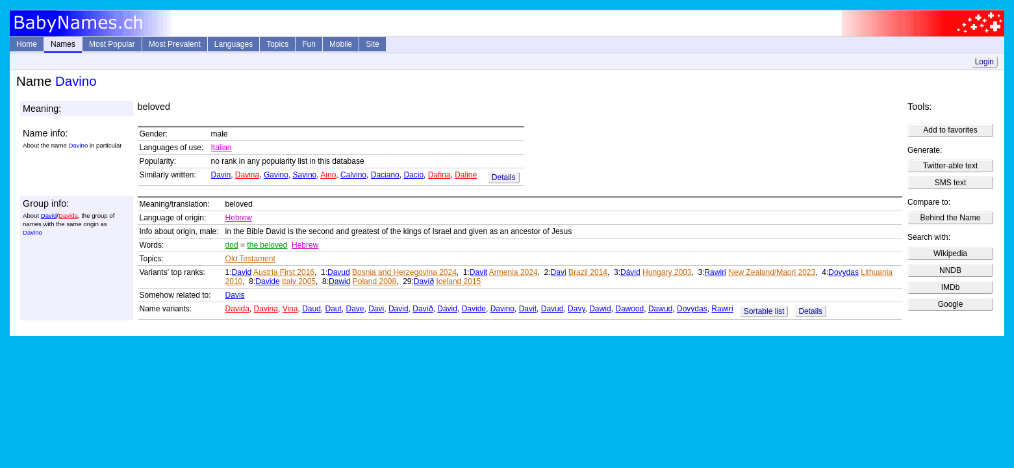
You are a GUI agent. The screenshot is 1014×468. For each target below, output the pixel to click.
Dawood (629, 308)
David (49, 215)
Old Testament (250, 258)
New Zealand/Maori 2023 (771, 272)
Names (63, 44)
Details (504, 177)
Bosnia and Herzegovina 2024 (404, 272)
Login (984, 61)
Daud (311, 308)
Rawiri (715, 272)
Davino (502, 308)
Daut (333, 308)
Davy (576, 308)
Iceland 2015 (459, 281)
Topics (277, 44)
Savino (305, 174)
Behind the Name (950, 217)
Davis (235, 295)
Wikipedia (950, 253)
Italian (221, 147)
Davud (338, 272)
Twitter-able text (950, 165)
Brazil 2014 (587, 272)
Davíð (424, 281)
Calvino (353, 174)
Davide (267, 281)
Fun (309, 44)
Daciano (385, 174)
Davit (478, 272)
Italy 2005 (299, 281)
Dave (355, 308)
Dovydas (843, 272)
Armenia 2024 (513, 272)
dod (231, 245)
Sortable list (764, 311)
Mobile (340, 44)
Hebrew (238, 217)
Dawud (660, 308)
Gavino (276, 174)
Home (26, 44)
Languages (233, 44)
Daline (466, 174)
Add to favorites (950, 130)
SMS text (951, 182)
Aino (328, 174)
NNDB (950, 270)
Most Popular (112, 44)
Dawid (339, 281)
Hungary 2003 (666, 272)
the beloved (267, 245)
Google (950, 304)
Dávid (630, 272)
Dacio (413, 174)
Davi (558, 272)
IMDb (950, 287)
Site (372, 44)
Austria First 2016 (283, 272)
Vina (290, 308)
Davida (68, 215)
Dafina (439, 174)
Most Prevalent (175, 44)
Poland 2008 (374, 281)
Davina (247, 174)
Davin (221, 174)
